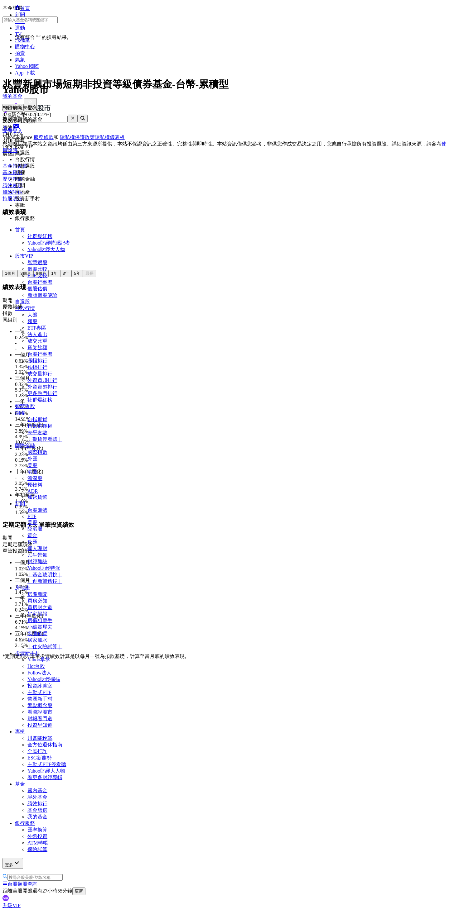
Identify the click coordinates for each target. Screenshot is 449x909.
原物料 (34, 485)
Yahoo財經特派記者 (48, 242)
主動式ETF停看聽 (46, 764)
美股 (32, 465)
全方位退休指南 (44, 744)
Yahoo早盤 (38, 659)
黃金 (32, 535)
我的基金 (37, 816)
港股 (32, 471)
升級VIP (11, 905)
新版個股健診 (42, 295)
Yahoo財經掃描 (43, 679)
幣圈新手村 (39, 699)
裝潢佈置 (37, 633)
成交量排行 (39, 373)
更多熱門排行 (42, 393)
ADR (32, 491)
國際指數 (37, 452)
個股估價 (37, 288)
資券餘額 (37, 347)
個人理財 (37, 548)
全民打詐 (37, 751)
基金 (20, 784)
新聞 (20, 503)
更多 (13, 863)
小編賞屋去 (39, 627)
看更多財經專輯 (44, 777)
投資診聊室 (39, 685)
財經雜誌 (37, 561)
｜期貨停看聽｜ (44, 439)
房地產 (22, 587)
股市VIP (24, 256)
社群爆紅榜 (39, 236)
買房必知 (37, 600)
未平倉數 (37, 432)
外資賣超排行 (42, 386)
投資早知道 (39, 725)
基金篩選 (37, 810)
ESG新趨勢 (39, 757)
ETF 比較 (37, 275)
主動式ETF (39, 692)
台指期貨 (37, 419)
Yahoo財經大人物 (46, 249)
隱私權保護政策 (77, 137)
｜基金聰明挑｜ (44, 574)
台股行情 (25, 308)
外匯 (32, 458)
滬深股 (34, 478)
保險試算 (37, 849)
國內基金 (37, 790)
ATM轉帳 (37, 842)
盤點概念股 (39, 705)
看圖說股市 (39, 712)
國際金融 (25, 445)
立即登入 (12, 130)
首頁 (20, 229)
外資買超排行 (42, 380)
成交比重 (37, 341)
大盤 (32, 314)
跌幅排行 (37, 367)
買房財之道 (39, 607)
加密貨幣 (37, 497)
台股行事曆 (39, 282)
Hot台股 (36, 666)
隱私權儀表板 (110, 137)
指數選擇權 (39, 426)
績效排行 (37, 803)
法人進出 (37, 334)
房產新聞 (37, 594)
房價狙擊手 (39, 620)
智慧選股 (37, 262)
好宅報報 (37, 613)
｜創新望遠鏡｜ (44, 581)
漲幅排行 (37, 360)
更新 (79, 891)
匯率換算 (37, 829)
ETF (31, 516)
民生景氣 (37, 555)
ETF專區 (36, 328)
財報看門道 (39, 718)
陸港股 (34, 528)
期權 (20, 413)
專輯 (20, 731)
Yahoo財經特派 (43, 568)
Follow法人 (39, 672)
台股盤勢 (37, 510)
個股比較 (37, 269)
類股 (32, 321)
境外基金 (37, 797)
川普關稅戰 (39, 738)
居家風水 (37, 640)
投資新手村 (27, 653)
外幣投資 (37, 836)
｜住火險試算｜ (44, 646)
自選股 (22, 301)
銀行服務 (25, 823)
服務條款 (44, 137)
